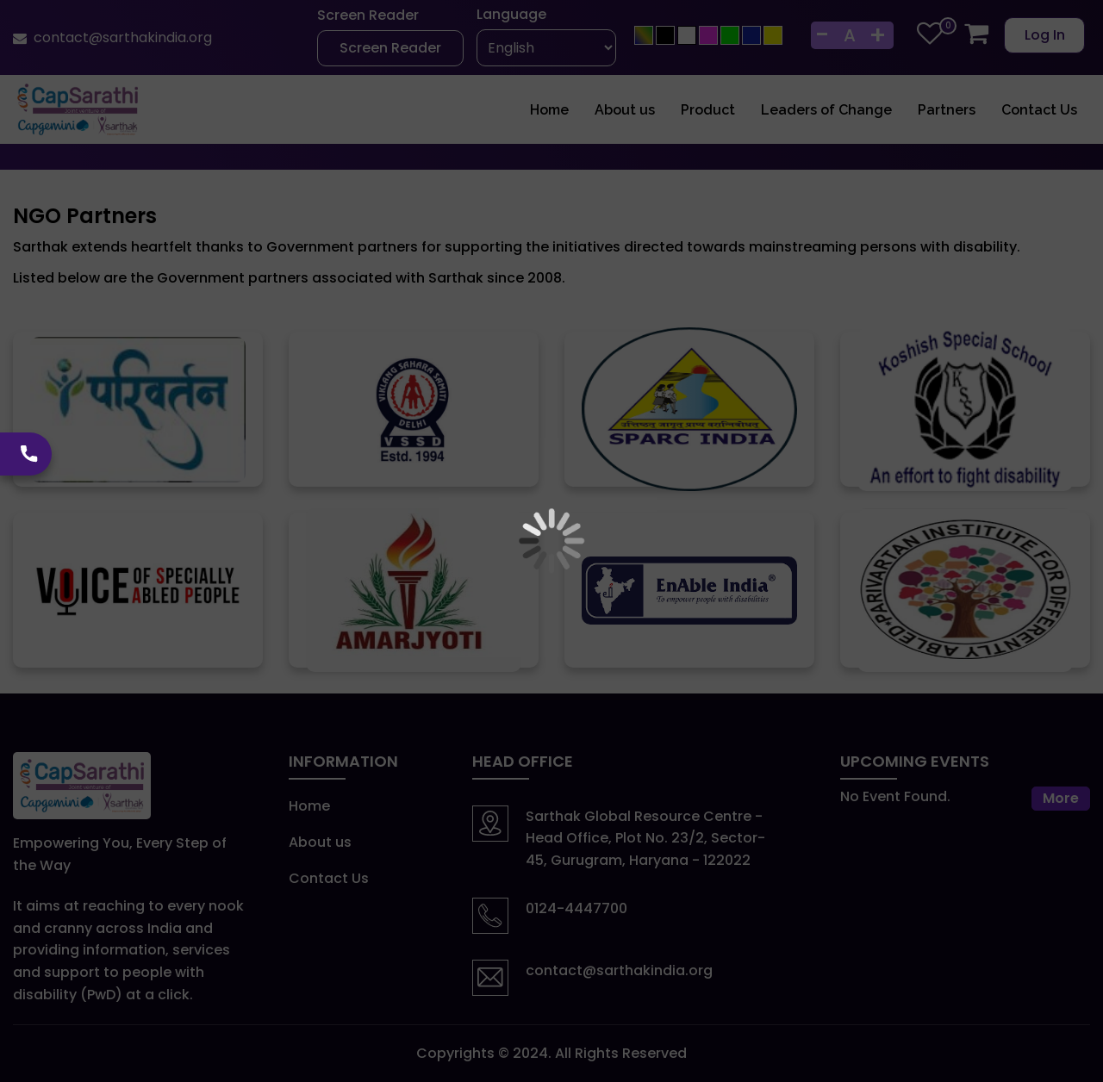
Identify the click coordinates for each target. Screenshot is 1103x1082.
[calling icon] (26, 454)
